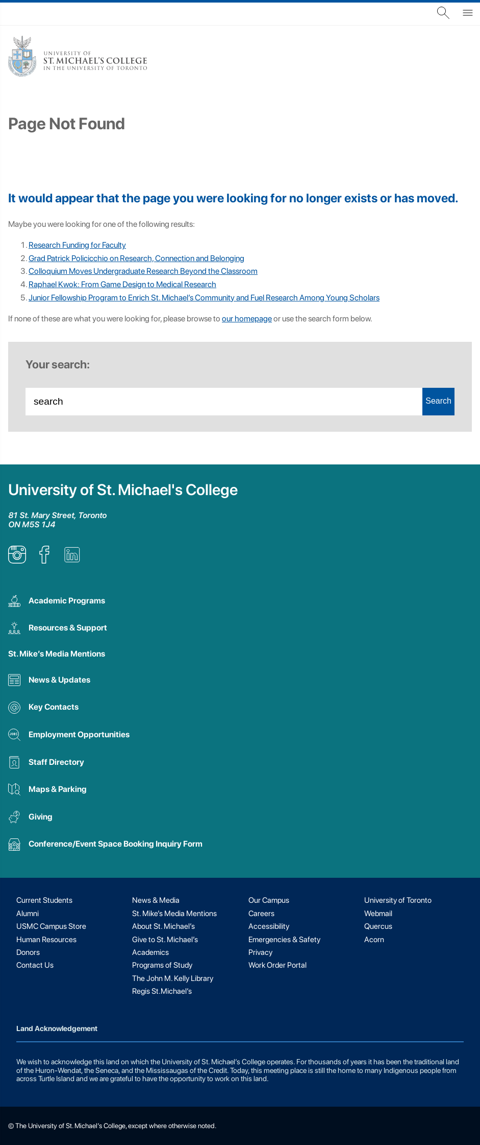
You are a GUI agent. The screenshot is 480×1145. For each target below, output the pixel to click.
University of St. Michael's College (123, 490)
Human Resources (46, 939)
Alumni (27, 913)
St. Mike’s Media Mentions (56, 654)
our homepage (247, 318)
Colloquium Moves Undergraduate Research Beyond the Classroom (143, 271)
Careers (261, 913)
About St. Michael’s (163, 926)
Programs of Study (162, 965)
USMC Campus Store (51, 926)
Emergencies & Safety (284, 939)
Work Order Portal (277, 965)
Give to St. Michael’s (165, 939)
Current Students (44, 900)
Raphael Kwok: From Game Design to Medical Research (122, 284)
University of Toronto (398, 900)
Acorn (374, 939)
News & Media (156, 900)
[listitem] (17, 561)
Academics (150, 952)
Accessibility (268, 926)
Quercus (378, 926)
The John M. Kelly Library (172, 978)
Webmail (378, 913)
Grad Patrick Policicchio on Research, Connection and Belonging (136, 258)
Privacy (260, 952)
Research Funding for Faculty (77, 245)
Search (438, 400)
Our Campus (268, 900)
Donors (28, 952)
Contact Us (35, 965)
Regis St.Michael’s (162, 991)
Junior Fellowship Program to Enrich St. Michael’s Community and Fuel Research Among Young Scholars (204, 297)
